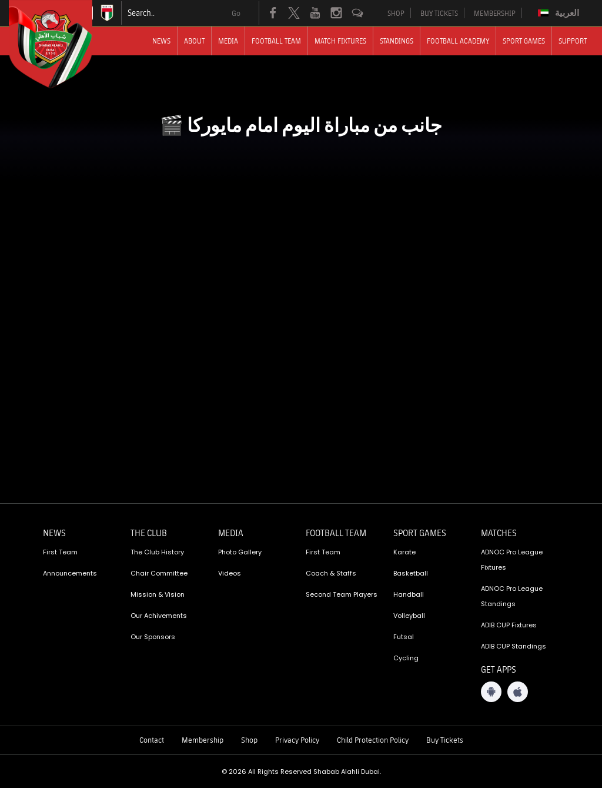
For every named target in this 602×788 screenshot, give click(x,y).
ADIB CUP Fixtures (509, 625)
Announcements (70, 573)
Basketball (410, 573)
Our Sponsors (153, 636)
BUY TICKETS (439, 13)
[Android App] (491, 691)
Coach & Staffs (331, 573)
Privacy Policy (297, 739)
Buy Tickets (444, 739)
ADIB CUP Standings (513, 646)
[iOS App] (517, 691)
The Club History (157, 552)
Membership (202, 739)
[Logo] (61, 44)
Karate (404, 552)
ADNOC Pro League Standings (512, 596)
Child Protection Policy (373, 739)
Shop (249, 739)
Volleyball (409, 615)
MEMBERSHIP (495, 13)
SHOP (395, 13)
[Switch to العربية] (560, 13)
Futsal (403, 636)
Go (236, 13)
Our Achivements (159, 615)
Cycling (406, 658)
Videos (229, 573)
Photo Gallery (240, 552)
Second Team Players (341, 594)
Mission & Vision (158, 594)
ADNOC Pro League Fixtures (512, 559)
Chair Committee (159, 573)
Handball (408, 594)
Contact (151, 739)
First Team (60, 552)
